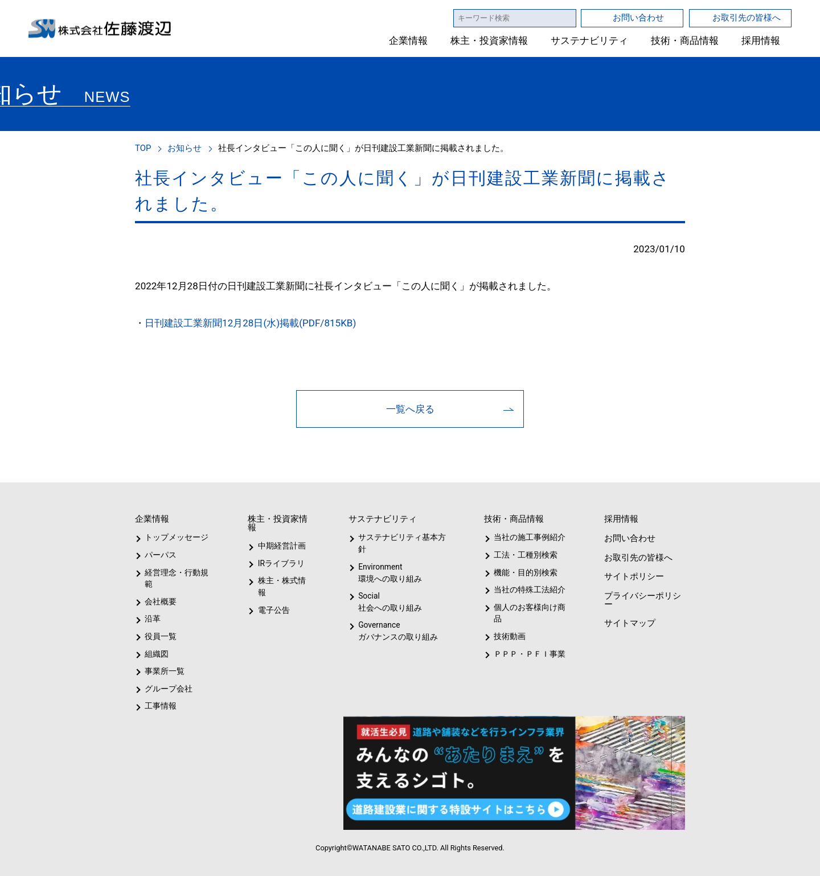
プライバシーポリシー (641, 600)
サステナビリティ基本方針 (398, 543)
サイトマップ (628, 623)
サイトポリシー (633, 576)
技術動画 (508, 636)
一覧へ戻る (410, 409)
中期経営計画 (282, 545)
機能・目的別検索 (522, 572)
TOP (144, 148)
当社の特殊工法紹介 (528, 589)
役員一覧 (161, 636)
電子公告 (274, 598)
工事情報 (161, 705)
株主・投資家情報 (489, 41)
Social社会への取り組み (389, 601)
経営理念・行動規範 (174, 578)
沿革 (153, 618)
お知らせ (186, 148)
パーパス (160, 554)
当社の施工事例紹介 (528, 537)
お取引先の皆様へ (746, 17)
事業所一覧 (164, 671)
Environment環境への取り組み (389, 572)
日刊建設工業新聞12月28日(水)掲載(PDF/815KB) (250, 323)
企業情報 (409, 41)
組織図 (157, 654)
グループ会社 (167, 688)
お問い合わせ (638, 17)
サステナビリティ (589, 41)
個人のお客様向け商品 (527, 613)
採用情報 (760, 41)
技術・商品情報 (685, 41)
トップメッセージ (173, 537)
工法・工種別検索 (522, 554)
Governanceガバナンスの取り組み (395, 630)
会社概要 (161, 601)
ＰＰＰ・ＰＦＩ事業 (520, 654)
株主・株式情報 (284, 580)
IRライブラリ (278, 563)
